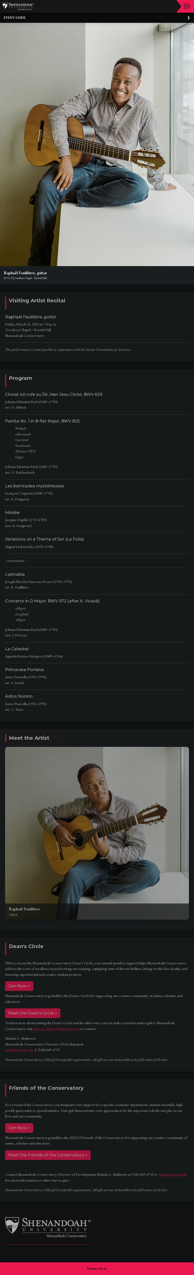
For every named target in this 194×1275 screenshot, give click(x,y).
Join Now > (19, 986)
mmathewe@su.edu (19, 1049)
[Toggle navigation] (187, 6)
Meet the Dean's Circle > (32, 1013)
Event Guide (15, 17)
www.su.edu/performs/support (56, 1028)
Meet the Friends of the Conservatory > (47, 1155)
